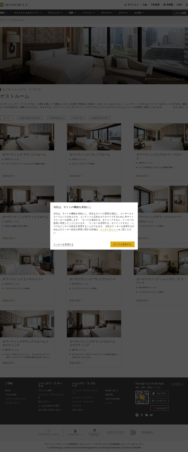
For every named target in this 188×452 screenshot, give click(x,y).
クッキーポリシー (109, 229)
